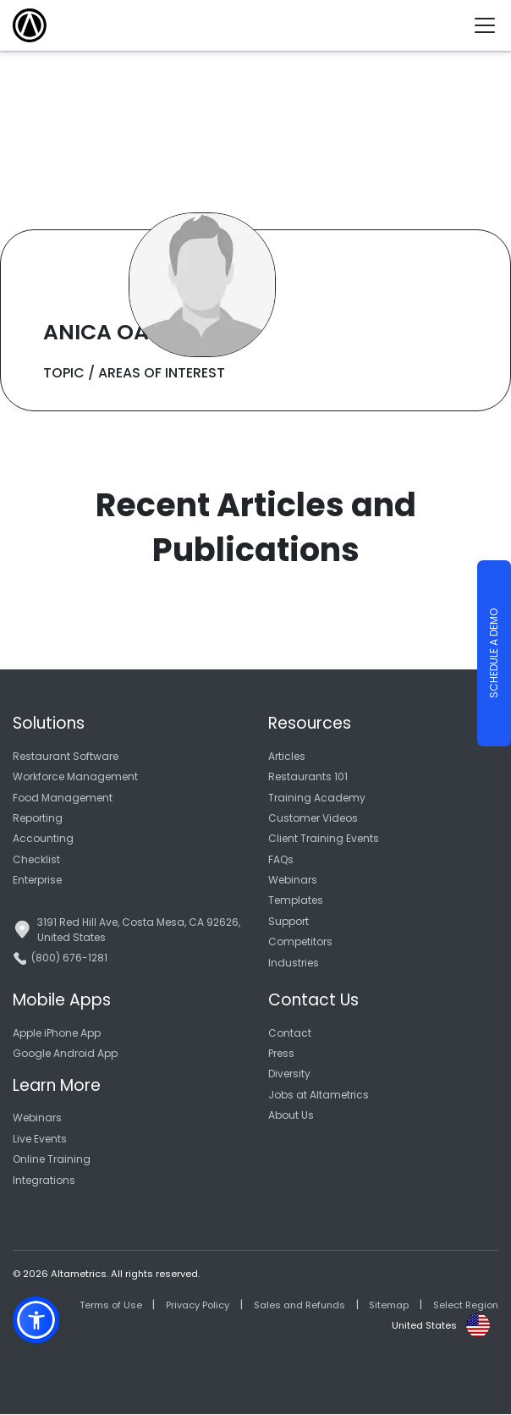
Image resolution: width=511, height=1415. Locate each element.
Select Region (465, 1305)
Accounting (43, 838)
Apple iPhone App (57, 1033)
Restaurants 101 (308, 776)
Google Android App (65, 1053)
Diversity (289, 1073)
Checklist (36, 859)
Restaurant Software (65, 756)
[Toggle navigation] (491, 25)
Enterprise (37, 880)
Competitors (300, 941)
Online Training (52, 1159)
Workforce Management (75, 776)
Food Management (63, 797)
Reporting (38, 818)
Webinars (292, 880)
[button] (36, 1320)
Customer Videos (313, 818)
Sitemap (389, 1305)
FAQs (281, 859)
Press (281, 1053)
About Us (291, 1115)
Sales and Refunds (299, 1305)
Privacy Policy (197, 1305)
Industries (293, 962)
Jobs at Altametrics (318, 1094)
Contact (289, 1033)
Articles (286, 756)
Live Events (40, 1138)
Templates (295, 900)
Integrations (44, 1180)
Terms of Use (111, 1305)
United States (424, 1325)
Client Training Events (323, 838)
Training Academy (316, 797)
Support (288, 921)
